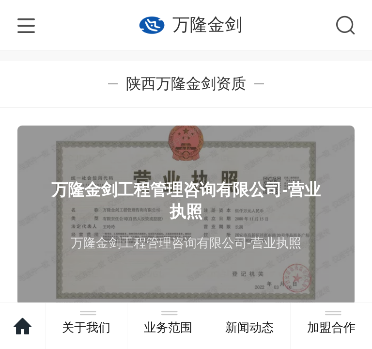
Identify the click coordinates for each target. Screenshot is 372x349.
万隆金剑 (207, 24)
